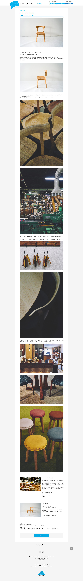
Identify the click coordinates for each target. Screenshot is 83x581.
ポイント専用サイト (52, 3)
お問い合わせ (41, 565)
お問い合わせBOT (69, 3)
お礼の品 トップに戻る (41, 545)
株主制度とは (23, 3)
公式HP (43, 496)
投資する (41, 535)
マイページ (61, 3)
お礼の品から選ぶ (39, 3)
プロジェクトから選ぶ (30, 3)
